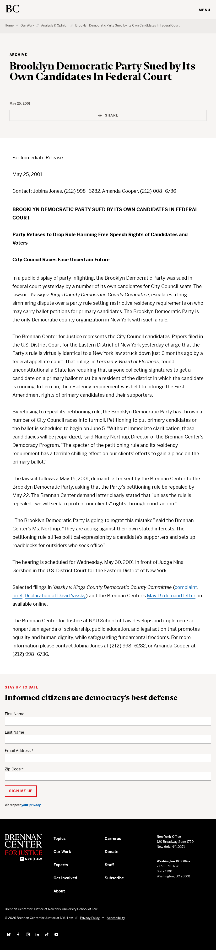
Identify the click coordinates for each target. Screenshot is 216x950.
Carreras (113, 838)
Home (9, 25)
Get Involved (65, 878)
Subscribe (114, 878)
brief (17, 596)
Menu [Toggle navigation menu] (204, 10)
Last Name (14, 732)
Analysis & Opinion (54, 25)
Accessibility (116, 918)
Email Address (18, 750)
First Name (14, 713)
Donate (111, 851)
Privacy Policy (90, 918)
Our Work (27, 25)
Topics (60, 838)
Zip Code (13, 769)
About (59, 891)
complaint (186, 587)
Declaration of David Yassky (55, 596)
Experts (61, 864)
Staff (109, 864)
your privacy (31, 805)
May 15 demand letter (171, 596)
